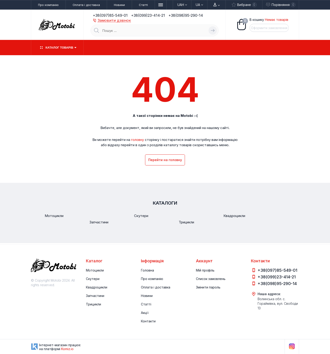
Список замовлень (211, 279)
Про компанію (48, 5)
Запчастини (95, 296)
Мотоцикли (95, 270)
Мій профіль (205, 270)
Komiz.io (67, 349)
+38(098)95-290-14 (185, 15)
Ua (199, 5)
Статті (143, 5)
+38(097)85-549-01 (110, 15)
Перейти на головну (165, 160)
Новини (119, 5)
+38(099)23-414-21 (148, 15)
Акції (144, 313)
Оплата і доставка (86, 5)
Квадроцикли (96, 287)
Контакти (148, 321)
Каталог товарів (57, 47)
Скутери (92, 279)
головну (137, 140)
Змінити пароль (208, 287)
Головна (147, 270)
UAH (182, 5)
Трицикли (93, 304)
